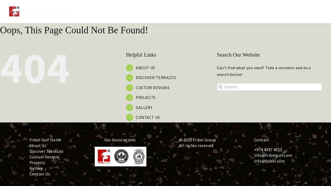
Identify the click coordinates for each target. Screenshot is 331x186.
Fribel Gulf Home (45, 139)
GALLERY (144, 107)
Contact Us (39, 173)
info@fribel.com (269, 161)
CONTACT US (148, 117)
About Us (37, 145)
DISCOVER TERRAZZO (156, 77)
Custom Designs (44, 156)
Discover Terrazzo (46, 151)
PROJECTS (145, 97)
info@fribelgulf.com (273, 155)
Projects (37, 162)
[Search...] (269, 87)
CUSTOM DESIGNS (152, 87)
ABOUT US (145, 67)
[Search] (220, 87)
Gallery (36, 168)
